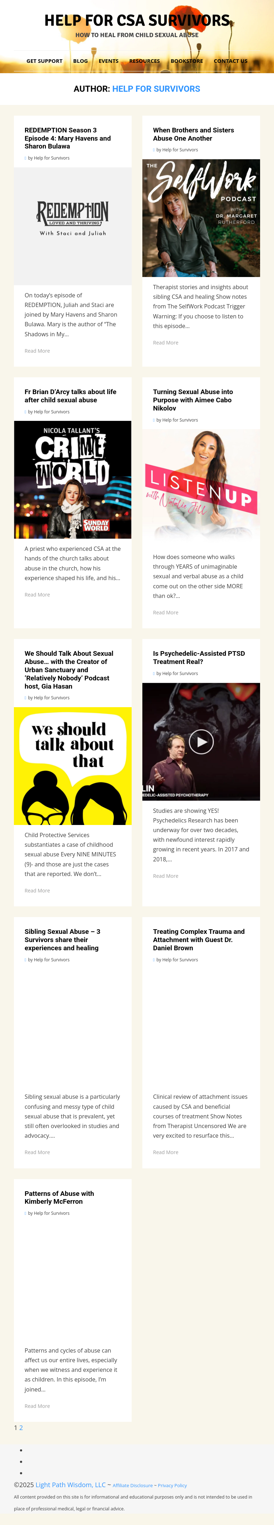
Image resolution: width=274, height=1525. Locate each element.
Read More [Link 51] (37, 1152)
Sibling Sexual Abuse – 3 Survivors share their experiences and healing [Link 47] (62, 939)
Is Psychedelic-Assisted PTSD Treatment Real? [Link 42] (199, 657)
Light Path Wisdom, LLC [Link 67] (71, 1484)
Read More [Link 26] (165, 342)
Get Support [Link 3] (44, 60)
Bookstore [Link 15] (187, 60)
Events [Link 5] (108, 60)
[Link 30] (73, 480)
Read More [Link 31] (37, 594)
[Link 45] (201, 742)
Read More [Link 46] (165, 875)
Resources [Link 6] (144, 60)
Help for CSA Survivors (137, 20)
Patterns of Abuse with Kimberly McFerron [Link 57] (59, 1197)
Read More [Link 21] (37, 350)
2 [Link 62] (21, 1427)
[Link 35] (201, 488)
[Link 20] (73, 226)
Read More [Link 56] (165, 1152)
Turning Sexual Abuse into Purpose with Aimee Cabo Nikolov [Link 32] (193, 400)
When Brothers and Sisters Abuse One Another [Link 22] (193, 134)
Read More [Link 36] (165, 612)
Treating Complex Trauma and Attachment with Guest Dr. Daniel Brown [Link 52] (199, 939)
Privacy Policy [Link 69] (172, 1485)
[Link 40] (73, 766)
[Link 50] (73, 1028)
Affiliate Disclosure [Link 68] (133, 1485)
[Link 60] (73, 1281)
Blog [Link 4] (80, 60)
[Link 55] (201, 1028)
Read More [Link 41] (37, 890)
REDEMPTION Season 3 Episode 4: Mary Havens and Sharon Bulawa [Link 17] (68, 138)
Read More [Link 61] (37, 1406)
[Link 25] (201, 218)
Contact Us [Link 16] (230, 60)
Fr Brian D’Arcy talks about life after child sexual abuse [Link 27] (70, 396)
